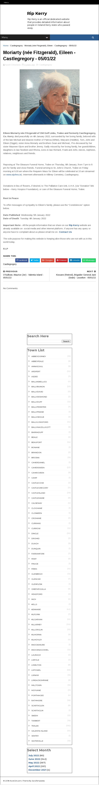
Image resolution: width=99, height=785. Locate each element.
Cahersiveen (37, 468)
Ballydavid (37, 392)
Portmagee (37, 696)
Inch (33, 600)
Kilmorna (36, 635)
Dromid (35, 539)
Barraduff (37, 433)
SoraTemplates (38, 781)
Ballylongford (39, 422)
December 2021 (37, 770)
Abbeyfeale (37, 362)
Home (5, 46)
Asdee (34, 377)
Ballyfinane (37, 412)
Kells (34, 605)
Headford (36, 594)
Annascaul (37, 367)
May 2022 (33, 763)
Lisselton (36, 665)
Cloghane (36, 509)
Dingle (34, 534)
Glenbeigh (36, 574)
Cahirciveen (37, 473)
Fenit (34, 559)
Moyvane (36, 691)
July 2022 (33, 756)
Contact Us (65, 232)
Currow (35, 529)
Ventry (35, 736)
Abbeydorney (38, 357)
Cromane (36, 519)
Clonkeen (36, 514)
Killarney (36, 625)
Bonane (35, 448)
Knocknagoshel (40, 650)
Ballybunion (38, 387)
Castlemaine (37, 498)
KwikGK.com (15, 781)
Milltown (36, 686)
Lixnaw (35, 675)
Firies (34, 569)
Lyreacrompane (39, 681)
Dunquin (35, 549)
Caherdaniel (38, 463)
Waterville (37, 741)
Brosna (35, 458)
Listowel (36, 670)
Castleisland (38, 493)
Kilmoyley (36, 640)
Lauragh (36, 655)
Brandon (36, 453)
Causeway (36, 503)
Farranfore (37, 554)
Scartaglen (37, 706)
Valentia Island (39, 731)
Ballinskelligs (39, 382)
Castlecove (37, 483)
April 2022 (34, 766)
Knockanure (38, 645)
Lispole (35, 660)
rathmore (36, 701)
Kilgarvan (36, 620)
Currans (36, 524)
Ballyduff (36, 402)
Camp (34, 478)
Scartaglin (37, 711)
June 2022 (34, 759)
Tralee (35, 726)
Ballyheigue (37, 417)
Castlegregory (16, 46)
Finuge (34, 564)
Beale (34, 438)
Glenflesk (36, 584)
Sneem (34, 716)
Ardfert (35, 372)
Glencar (36, 579)
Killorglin (37, 630)
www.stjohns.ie (13, 175)
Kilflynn (35, 615)
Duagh (34, 544)
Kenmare (36, 610)
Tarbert (35, 721)
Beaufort (36, 443)
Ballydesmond (39, 397)
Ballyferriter (38, 407)
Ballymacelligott (40, 427)
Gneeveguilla (38, 590)
